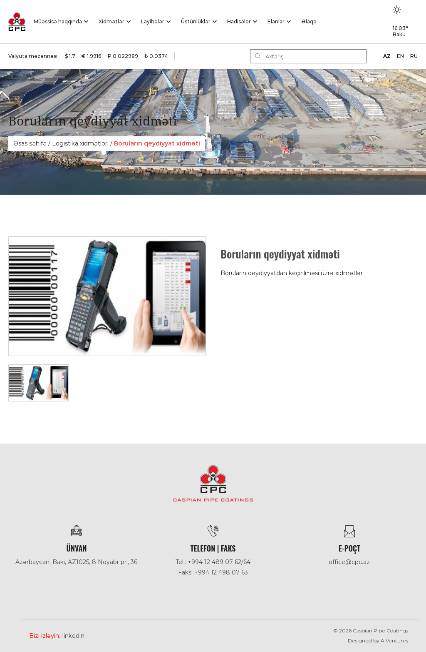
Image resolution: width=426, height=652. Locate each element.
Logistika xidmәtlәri (80, 143)
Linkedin (73, 635)
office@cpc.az (349, 562)
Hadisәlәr (239, 21)
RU (414, 56)
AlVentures (394, 640)
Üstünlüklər (196, 21)
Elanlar (276, 21)
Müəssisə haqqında (58, 21)
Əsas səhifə (30, 143)
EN (400, 56)
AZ (387, 56)
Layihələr (152, 21)
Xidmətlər (111, 21)
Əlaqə (309, 21)
